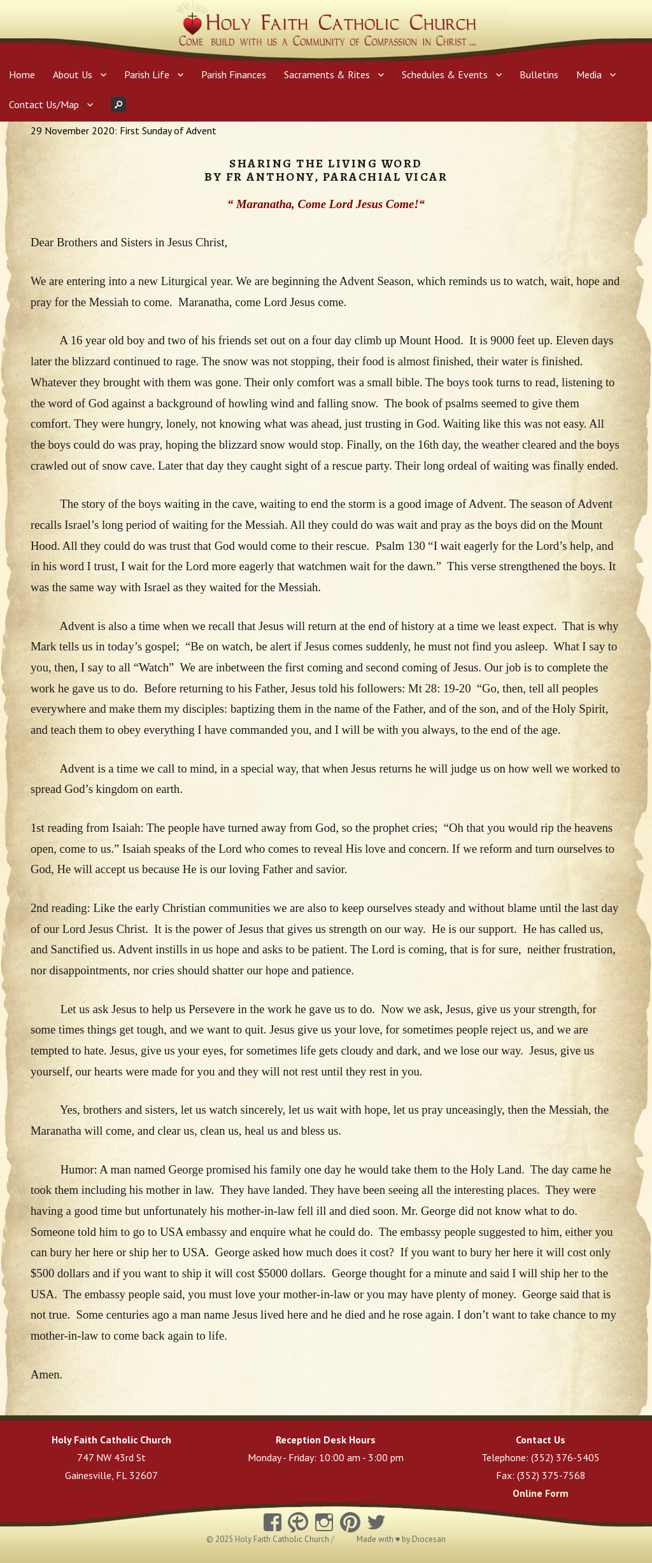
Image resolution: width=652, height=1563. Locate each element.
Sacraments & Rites (327, 74)
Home (22, 74)
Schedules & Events (445, 74)
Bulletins (539, 74)
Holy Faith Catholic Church (283, 1539)
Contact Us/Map (44, 104)
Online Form (541, 1493)
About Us (72, 74)
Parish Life (146, 74)
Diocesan (429, 1539)
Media (589, 74)
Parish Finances (233, 74)
